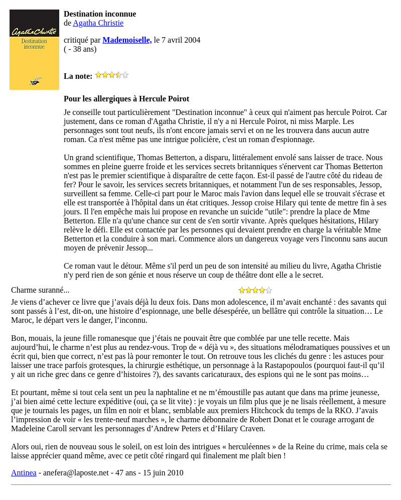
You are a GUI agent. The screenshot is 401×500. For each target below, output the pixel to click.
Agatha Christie (98, 23)
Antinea (24, 472)
